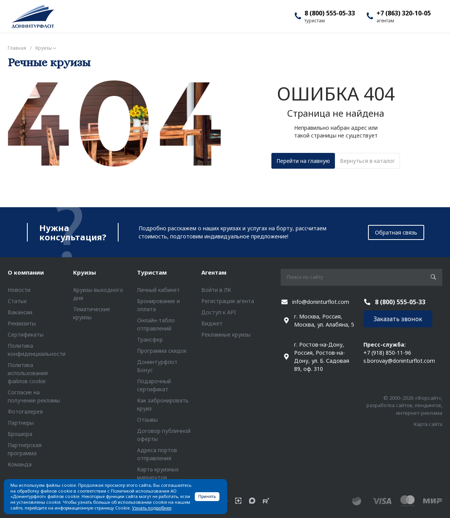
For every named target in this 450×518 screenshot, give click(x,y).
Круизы (84, 272)
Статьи (17, 301)
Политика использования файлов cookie (28, 373)
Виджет (211, 323)
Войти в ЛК (216, 289)
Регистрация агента (227, 301)
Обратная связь (396, 232)
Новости (19, 289)
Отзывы (147, 419)
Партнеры (21, 422)
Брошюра (20, 434)
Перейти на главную (303, 160)
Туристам (152, 272)
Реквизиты (22, 323)
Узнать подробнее (151, 508)
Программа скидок (162, 350)
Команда (20, 464)
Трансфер (150, 339)
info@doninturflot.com (320, 301)
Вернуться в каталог (367, 160)
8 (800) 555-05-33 (329, 13)
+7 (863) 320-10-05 (403, 13)
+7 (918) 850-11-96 (387, 352)
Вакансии (20, 312)
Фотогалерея (25, 411)
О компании (26, 272)
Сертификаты (25, 334)
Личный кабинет (158, 289)
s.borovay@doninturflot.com (399, 360)
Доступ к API (218, 312)
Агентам (213, 272)
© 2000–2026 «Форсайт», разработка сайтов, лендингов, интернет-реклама (404, 405)
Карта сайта (428, 424)
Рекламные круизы (226, 334)
